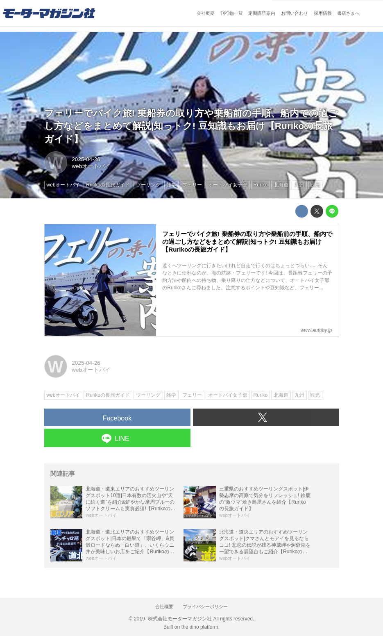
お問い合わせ (294, 13)
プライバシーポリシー (205, 606)
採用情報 (323, 13)
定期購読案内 (261, 13)
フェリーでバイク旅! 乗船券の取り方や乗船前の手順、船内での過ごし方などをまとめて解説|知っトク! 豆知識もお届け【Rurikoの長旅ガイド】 (191, 126)
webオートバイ (91, 166)
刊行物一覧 (231, 13)
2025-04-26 (86, 159)
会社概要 (206, 13)
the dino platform (199, 627)
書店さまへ (348, 13)
